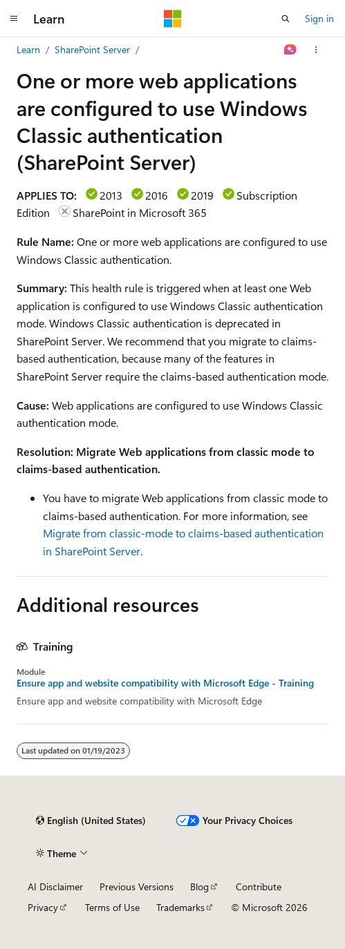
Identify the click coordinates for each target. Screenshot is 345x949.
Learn (28, 49)
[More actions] (316, 50)
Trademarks (180, 907)
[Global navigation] (14, 18)
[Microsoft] (173, 19)
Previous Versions (137, 886)
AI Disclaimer (55, 886)
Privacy (43, 907)
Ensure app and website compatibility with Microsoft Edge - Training (165, 683)
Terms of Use (112, 907)
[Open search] (285, 18)
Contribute (258, 886)
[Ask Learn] (290, 50)
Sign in (319, 18)
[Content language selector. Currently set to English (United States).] (91, 820)
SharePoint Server (92, 49)
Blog (199, 886)
